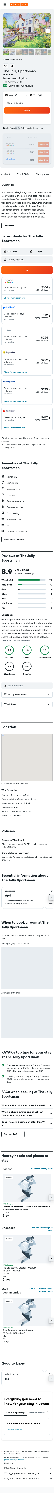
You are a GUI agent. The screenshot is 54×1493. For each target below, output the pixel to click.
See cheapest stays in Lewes (42, 1229)
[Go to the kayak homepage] (19, 4)
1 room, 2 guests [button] (14, 102)
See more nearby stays (42, 1168)
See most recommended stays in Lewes (41, 1290)
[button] (5, 4)
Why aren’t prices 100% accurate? (28, 1478)
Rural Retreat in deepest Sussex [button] (18, 1330)
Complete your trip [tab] (15, 1412)
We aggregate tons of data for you (28, 1473)
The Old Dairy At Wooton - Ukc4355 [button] (19, 1268)
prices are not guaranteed (14, 1459)
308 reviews (26, 85)
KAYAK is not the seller (28, 1468)
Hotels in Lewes (15, 1429)
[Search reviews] (29, 686)
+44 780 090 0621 (12, 81)
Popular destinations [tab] (39, 1412)
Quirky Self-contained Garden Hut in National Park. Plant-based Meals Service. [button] (27, 1208)
